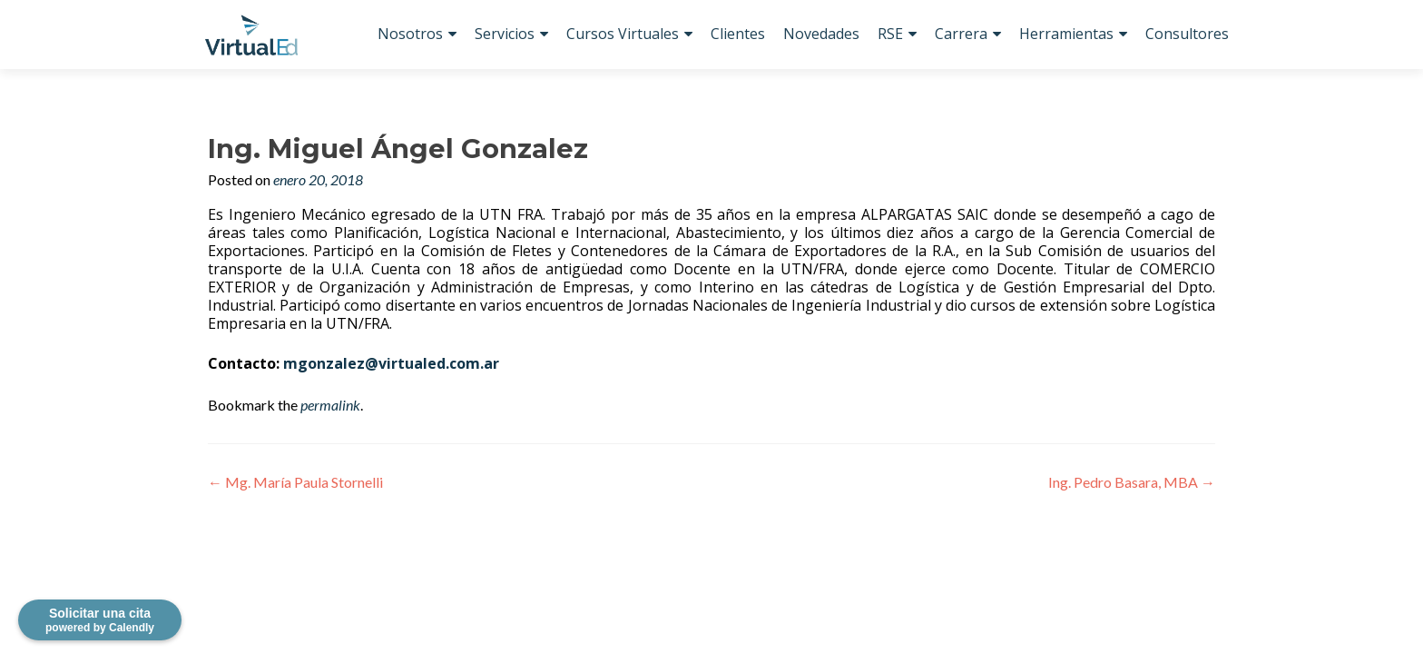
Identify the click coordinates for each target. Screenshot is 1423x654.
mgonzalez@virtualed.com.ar (391, 363)
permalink (330, 404)
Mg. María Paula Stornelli (295, 481)
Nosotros (410, 34)
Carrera (961, 34)
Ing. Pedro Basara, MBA (1131, 481)
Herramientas (1066, 34)
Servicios (505, 34)
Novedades (821, 34)
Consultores (1187, 34)
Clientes (738, 34)
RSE (890, 34)
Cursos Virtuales (622, 34)
